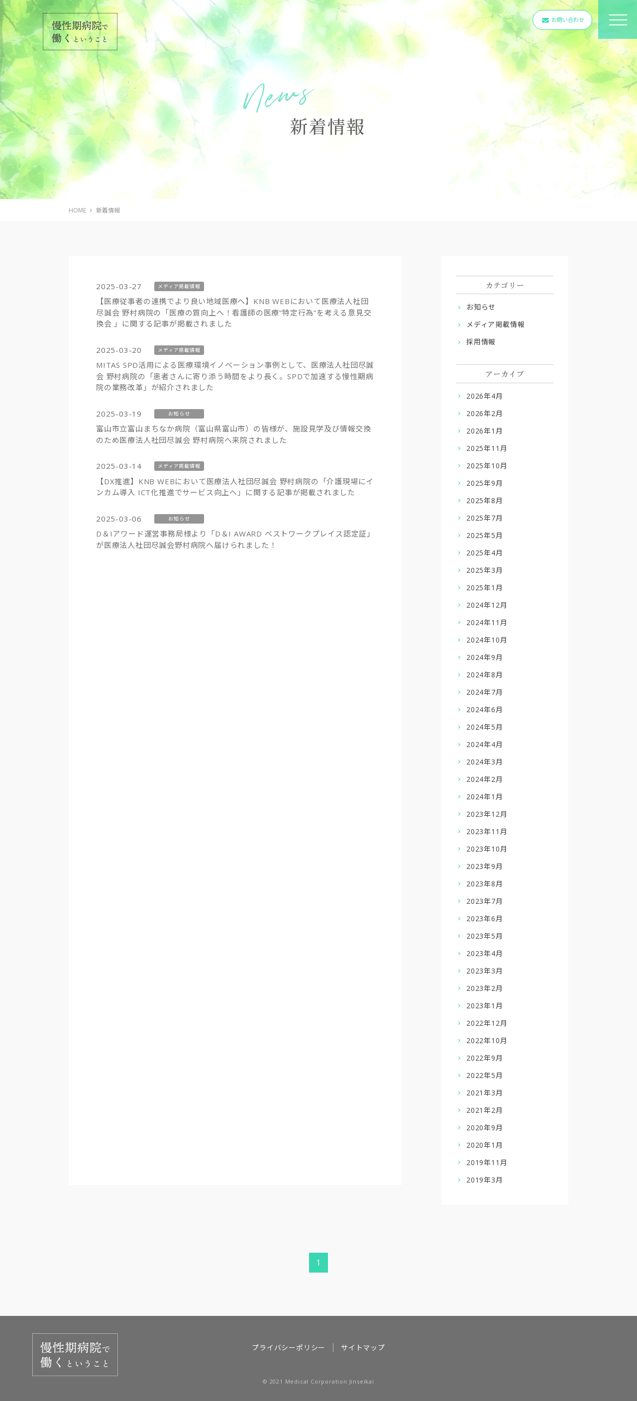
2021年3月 (484, 1092)
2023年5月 (484, 936)
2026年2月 (484, 413)
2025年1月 (484, 587)
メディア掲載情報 (495, 324)
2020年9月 (484, 1127)
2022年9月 (484, 1058)
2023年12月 (486, 814)
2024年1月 (484, 796)
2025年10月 (486, 465)
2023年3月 (484, 970)
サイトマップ (363, 1347)
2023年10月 (486, 849)
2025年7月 (484, 518)
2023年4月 (484, 953)
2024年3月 (484, 761)
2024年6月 (484, 709)
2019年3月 (484, 1180)
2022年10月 (486, 1040)
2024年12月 (486, 605)
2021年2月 (484, 1110)
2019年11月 (486, 1162)
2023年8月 (484, 883)
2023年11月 (486, 831)
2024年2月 (484, 779)
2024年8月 (484, 674)
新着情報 (108, 210)
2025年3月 (484, 570)
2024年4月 (484, 744)
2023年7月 (484, 901)
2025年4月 (484, 552)
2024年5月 (484, 727)
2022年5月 (484, 1075)
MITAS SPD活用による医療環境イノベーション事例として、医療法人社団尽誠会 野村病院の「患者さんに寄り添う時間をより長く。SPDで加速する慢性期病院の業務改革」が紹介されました (235, 376)
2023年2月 (484, 988)
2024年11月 (486, 622)
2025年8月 (484, 500)
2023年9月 (484, 866)
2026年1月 (484, 430)
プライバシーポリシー (288, 1347)
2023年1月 (484, 1005)
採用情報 (481, 341)
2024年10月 (486, 640)
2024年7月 (484, 692)
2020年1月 (484, 1145)
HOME (77, 210)
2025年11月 (486, 448)
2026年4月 (484, 396)
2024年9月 (484, 657)
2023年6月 (484, 918)
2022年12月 (486, 1023)
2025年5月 (484, 535)
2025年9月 (484, 483)
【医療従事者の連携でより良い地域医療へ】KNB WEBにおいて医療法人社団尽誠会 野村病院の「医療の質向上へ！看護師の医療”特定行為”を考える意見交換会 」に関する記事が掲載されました (234, 312)
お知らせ (481, 307)
